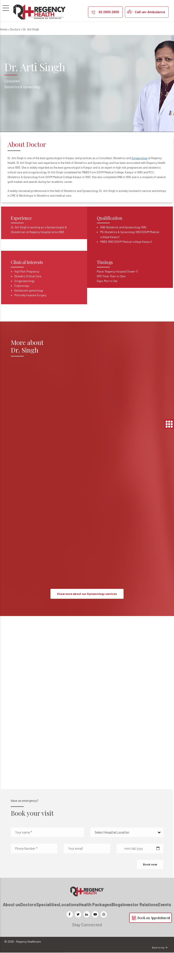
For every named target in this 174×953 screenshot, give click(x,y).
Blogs (116, 904)
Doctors (15, 29)
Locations (69, 904)
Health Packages (95, 904)
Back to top (158, 948)
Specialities (47, 904)
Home (3, 29)
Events (164, 904)
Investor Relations (140, 904)
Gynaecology (139, 158)
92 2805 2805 (109, 12)
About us (11, 904)
